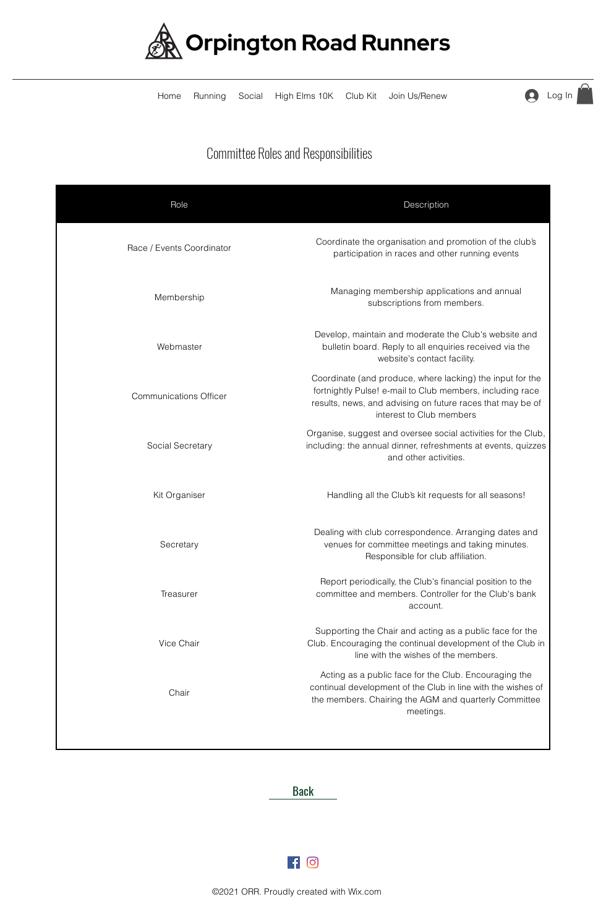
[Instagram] (312, 862)
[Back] (303, 790)
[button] (585, 93)
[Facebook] (294, 862)
